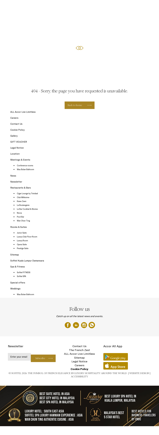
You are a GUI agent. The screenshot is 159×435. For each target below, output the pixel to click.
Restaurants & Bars (87, 5)
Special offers (103, 5)
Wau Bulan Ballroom (25, 169)
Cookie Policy (17, 129)
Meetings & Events (118, 5)
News (13, 175)
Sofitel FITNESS (23, 272)
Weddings (146, 5)
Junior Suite (22, 233)
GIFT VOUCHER (134, 5)
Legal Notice (17, 147)
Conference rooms (25, 165)
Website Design (139, 373)
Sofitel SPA (21, 276)
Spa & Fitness (17, 266)
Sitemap (14, 254)
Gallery (14, 135)
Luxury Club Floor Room (27, 236)
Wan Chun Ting (23, 220)
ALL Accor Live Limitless (23, 111)
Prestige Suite (22, 248)
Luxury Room (22, 240)
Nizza (19, 213)
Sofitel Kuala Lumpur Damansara (27, 260)
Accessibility (79, 376)
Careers (14, 117)
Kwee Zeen (21, 201)
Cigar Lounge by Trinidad (27, 193)
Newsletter (16, 181)
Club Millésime (23, 197)
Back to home (75, 105)
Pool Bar (20, 217)
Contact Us (16, 123)
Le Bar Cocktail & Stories (27, 209)
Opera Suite (22, 244)
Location (15, 153)
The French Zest (79, 350)
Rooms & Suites (71, 5)
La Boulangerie (23, 205)
